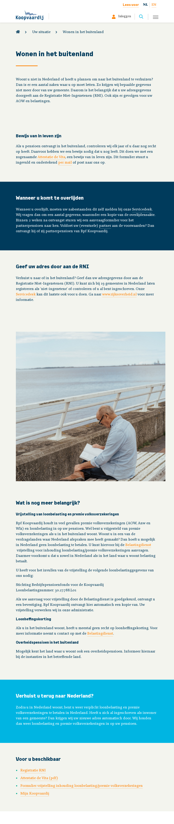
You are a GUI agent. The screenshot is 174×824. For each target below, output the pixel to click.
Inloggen (124, 16)
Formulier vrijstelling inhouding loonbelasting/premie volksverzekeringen (81, 786)
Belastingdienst (138, 545)
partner (105, 226)
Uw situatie (41, 32)
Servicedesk (142, 209)
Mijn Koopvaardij (34, 793)
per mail (65, 162)
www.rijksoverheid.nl (119, 294)
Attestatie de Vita (51, 157)
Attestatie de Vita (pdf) (39, 778)
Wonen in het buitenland (83, 32)
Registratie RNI (33, 770)
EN (154, 5)
